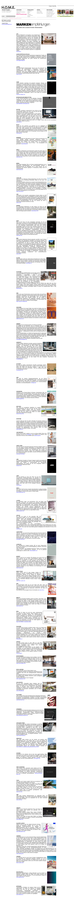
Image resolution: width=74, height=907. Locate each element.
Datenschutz (49, 16)
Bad (28, 13)
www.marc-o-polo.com (20, 580)
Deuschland (64, 16)
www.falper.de (29, 263)
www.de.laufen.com (20, 510)
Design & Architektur (20, 12)
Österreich (69, 16)
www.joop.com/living (20, 453)
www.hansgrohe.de (20, 398)
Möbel (29, 12)
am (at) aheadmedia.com (7, 24)
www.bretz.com (19, 157)
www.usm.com (19, 799)
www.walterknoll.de (20, 877)
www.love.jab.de (37, 435)
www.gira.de (33, 382)
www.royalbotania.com (20, 678)
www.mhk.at (41, 589)
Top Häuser (18, 10)
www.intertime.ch (19, 429)
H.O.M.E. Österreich (6, 12)
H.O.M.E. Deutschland (6, 10)
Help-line (18, 13)
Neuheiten (30, 10)
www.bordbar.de (24, 143)
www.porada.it (19, 653)
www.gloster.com (19, 370)
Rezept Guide (40, 13)
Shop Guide (39, 12)
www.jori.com (19, 465)
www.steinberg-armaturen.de (22, 715)
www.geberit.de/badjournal (21, 339)
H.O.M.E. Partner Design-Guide (50, 15)
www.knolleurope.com (20, 492)
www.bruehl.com (19, 169)
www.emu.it (18, 253)
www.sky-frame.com (20, 699)
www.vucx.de (19, 74)
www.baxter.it (19, 121)
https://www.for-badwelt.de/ (21, 301)
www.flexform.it (19, 288)
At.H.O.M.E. (5, 18)
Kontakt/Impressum (51, 13)
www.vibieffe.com (19, 819)
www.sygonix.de (37, 758)
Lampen (29, 14)
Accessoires (30, 15)
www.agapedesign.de (20, 60)
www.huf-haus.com (20, 413)
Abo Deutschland (50, 10)
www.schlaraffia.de (20, 690)
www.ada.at (18, 51)
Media (29, 16)
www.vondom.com (20, 862)
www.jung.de (18, 485)
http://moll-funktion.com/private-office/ (23, 621)
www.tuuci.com (19, 791)
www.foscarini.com (20, 318)
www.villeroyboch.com (20, 831)
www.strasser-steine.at (20, 735)
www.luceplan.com (33, 550)
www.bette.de (19, 133)
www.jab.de (29, 434)
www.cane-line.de (19, 191)
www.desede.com (34, 210)
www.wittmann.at (19, 894)
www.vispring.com (19, 853)
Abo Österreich (50, 12)
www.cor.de (18, 202)
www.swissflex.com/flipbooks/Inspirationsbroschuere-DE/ (27, 746)
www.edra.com (19, 235)
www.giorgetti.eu (19, 358)
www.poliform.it (19, 638)
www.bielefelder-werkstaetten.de (22, 103)
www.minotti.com (19, 605)
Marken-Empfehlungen (21, 14)
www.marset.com (19, 567)
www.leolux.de (19, 528)
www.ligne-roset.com (20, 539)
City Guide (39, 10)
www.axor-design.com (20, 94)
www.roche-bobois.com (21, 663)
